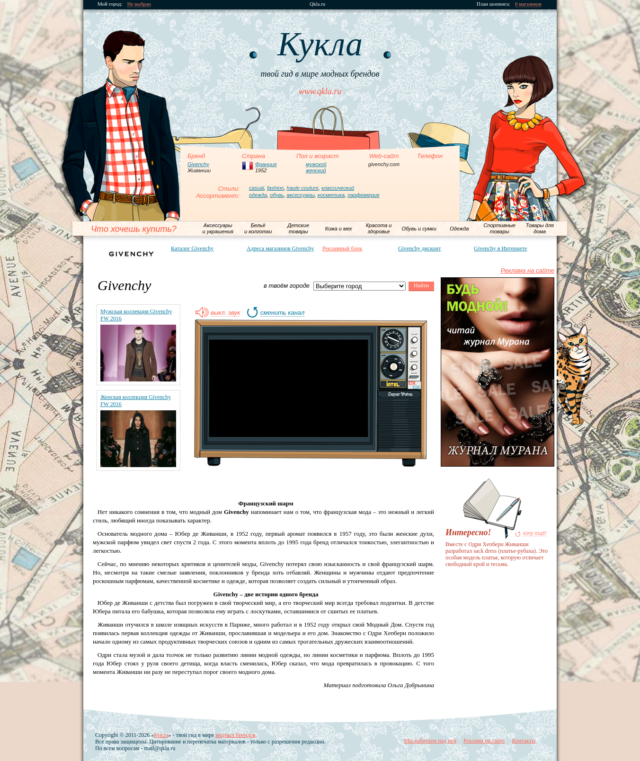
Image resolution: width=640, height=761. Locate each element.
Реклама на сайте (527, 270)
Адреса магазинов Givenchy (280, 248)
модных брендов (235, 735)
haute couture (303, 188)
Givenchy (198, 164)
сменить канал (282, 313)
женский (316, 170)
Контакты (523, 740)
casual (256, 188)
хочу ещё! (535, 533)
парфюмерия (363, 195)
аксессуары (300, 195)
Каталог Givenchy (192, 248)
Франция (265, 164)
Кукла (161, 735)
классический (337, 188)
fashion (275, 188)
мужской (316, 164)
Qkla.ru (317, 4)
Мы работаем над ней (430, 740)
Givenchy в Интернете (500, 248)
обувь (277, 195)
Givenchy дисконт (419, 248)
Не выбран (139, 4)
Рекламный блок (342, 248)
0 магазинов (528, 4)
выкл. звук (225, 313)
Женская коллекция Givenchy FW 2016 (135, 400)
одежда (258, 195)
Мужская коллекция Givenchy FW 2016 (136, 315)
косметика (331, 195)
